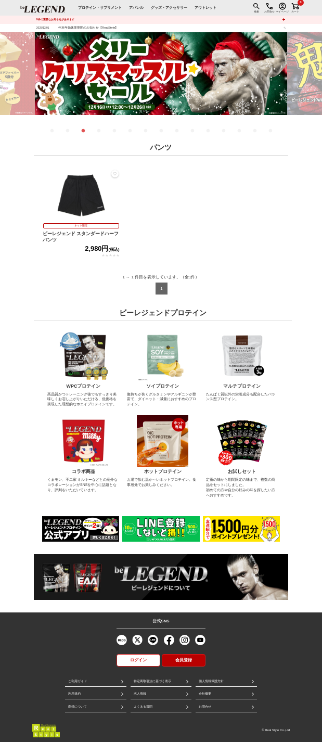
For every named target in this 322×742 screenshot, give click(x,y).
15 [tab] (270, 131)
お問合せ (205, 706)
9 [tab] (177, 131)
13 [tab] (239, 131)
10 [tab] (192, 131)
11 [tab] (208, 131)
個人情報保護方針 (211, 681)
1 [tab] (52, 131)
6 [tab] (130, 131)
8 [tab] (161, 131)
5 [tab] (114, 131)
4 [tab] (99, 131)
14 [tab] (255, 131)
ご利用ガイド (77, 681)
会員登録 (183, 660)
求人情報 (140, 693)
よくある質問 (143, 706)
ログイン (138, 660)
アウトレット (205, 7)
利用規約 (74, 693)
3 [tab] (83, 131)
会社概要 (205, 693)
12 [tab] (223, 131)
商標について (77, 706)
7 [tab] (145, 131)
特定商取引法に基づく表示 (152, 681)
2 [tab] (67, 131)
